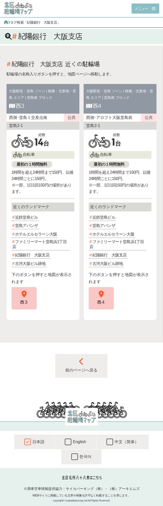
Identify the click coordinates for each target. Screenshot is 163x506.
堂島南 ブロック (39, 98)
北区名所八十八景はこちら (81, 477)
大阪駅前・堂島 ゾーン (27, 91)
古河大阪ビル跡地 (30, 263)
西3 (20, 106)
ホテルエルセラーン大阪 (36, 234)
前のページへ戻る (81, 365)
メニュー (141, 9)
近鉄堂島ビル (26, 217)
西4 (97, 106)
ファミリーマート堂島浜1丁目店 (39, 244)
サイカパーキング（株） (85, 489)
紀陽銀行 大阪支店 (32, 255)
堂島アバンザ (26, 225)
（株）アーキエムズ (124, 489)
